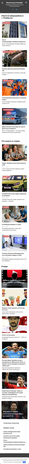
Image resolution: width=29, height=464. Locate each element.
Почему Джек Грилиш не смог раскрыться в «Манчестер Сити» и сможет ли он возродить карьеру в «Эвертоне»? (13, 362)
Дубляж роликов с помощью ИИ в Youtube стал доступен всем (14, 282)
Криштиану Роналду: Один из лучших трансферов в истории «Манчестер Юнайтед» (12, 392)
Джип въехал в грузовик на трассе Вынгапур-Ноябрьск (13, 127)
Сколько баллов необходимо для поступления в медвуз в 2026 (13, 254)
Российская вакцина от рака (11, 224)
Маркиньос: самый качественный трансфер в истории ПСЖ (13, 414)
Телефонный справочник (11, 423)
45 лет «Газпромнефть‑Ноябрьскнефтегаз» (14, 40)
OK (24, 462)
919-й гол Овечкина (8, 335)
